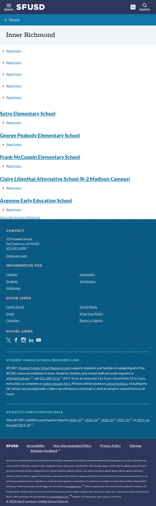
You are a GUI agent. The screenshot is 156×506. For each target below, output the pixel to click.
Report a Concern (91, 320)
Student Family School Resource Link (44, 368)
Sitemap (135, 446)
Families (11, 274)
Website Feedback (45, 451)
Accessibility (35, 446)
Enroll (10, 314)
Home (14, 20)
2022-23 (109, 420)
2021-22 (124, 420)
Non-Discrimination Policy (72, 446)
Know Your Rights (91, 314)
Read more (13, 51)
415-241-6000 (17, 248)
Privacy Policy (110, 446)
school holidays (117, 383)
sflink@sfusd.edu (19, 378)
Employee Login (16, 256)
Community (87, 274)
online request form (56, 383)
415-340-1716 (51, 378)
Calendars (13, 320)
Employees (13, 288)
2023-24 (93, 420)
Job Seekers (88, 281)
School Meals (88, 307)
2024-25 (76, 420)
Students (12, 281)
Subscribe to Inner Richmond (20, 217)
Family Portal (15, 307)
